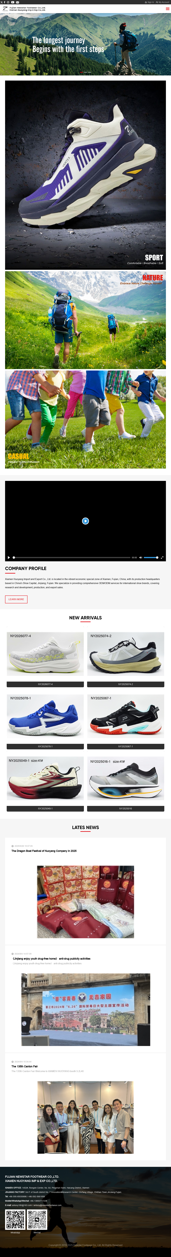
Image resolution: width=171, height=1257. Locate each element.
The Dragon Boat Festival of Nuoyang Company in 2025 (43, 851)
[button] (81, 72)
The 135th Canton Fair (24, 1066)
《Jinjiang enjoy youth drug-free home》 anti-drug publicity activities (50, 958)
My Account (164, 2)
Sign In (151, 2)
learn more (16, 599)
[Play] (85, 521)
